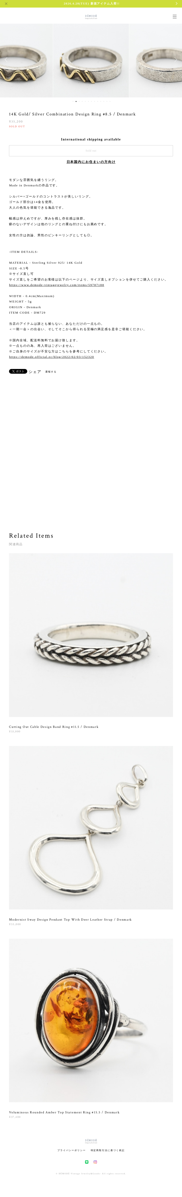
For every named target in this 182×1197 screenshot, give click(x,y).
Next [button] (175, 59)
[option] (91, 59)
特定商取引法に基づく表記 (108, 1150)
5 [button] (85, 101)
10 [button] (100, 101)
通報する (51, 371)
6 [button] (88, 101)
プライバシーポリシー (71, 1150)
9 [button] (97, 101)
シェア (35, 372)
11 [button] (103, 101)
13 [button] (109, 101)
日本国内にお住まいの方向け (91, 162)
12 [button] (106, 101)
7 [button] (91, 101)
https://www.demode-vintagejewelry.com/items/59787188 (56, 285)
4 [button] (82, 101)
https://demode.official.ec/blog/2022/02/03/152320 (51, 357)
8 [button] (94, 101)
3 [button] (79, 101)
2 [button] (76, 101)
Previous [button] (7, 59)
